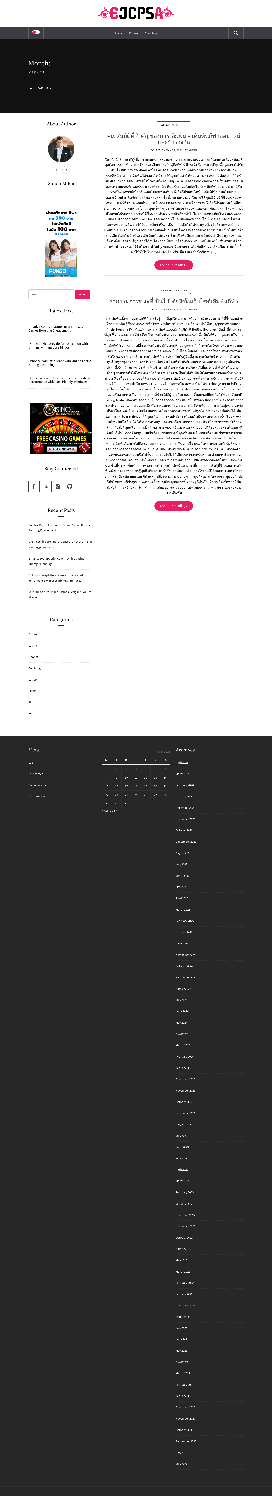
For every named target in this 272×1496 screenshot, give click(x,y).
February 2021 (185, 1384)
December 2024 (185, 943)
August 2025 (183, 853)
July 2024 (182, 1000)
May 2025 (181, 887)
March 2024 (183, 1045)
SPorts (32, 713)
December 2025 (185, 808)
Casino (32, 645)
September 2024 (186, 977)
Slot (30, 702)
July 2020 (182, 1464)
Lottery (32, 679)
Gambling (151, 33)
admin (193, 150)
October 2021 (184, 1317)
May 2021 (181, 1350)
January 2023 (184, 1203)
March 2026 (183, 774)
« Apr (105, 810)
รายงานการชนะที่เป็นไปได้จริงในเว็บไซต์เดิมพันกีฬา (174, 301)
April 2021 (182, 1362)
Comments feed (38, 785)
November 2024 (186, 955)
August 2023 (183, 1124)
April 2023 (182, 1169)
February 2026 (185, 785)
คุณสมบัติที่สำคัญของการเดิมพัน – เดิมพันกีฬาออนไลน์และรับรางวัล (173, 139)
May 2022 (181, 1260)
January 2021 (184, 1396)
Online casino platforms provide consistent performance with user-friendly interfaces (59, 380)
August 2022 (183, 1249)
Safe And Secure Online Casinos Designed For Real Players (60, 594)
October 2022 (184, 1237)
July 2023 (182, 1136)
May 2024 (181, 1022)
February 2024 (185, 1056)
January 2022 (184, 1294)
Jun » (113, 810)
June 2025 (182, 875)
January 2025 (184, 932)
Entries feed (35, 774)
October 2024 (184, 966)
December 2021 (185, 1305)
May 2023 (181, 1158)
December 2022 (185, 1215)
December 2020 (185, 1407)
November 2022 (186, 1226)
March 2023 (183, 1181)
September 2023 (186, 1113)
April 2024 (182, 1034)
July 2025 (182, 864)
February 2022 (185, 1283)
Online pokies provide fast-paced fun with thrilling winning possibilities (58, 345)
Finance (33, 657)
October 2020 (184, 1430)
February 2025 (185, 921)
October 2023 (184, 1102)
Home (119, 33)
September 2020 (186, 1441)
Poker (32, 690)
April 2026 (182, 762)
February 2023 (185, 1192)
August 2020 (183, 1452)
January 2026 (184, 796)
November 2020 (186, 1418)
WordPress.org (37, 796)
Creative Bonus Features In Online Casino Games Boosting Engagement (58, 328)
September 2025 (186, 841)
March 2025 (183, 909)
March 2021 (183, 1373)
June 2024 (182, 1011)
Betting (133, 33)
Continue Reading (174, 265)
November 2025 (186, 819)
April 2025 (182, 898)
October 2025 (184, 830)
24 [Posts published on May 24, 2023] (126, 795)
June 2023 (182, 1147)
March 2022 (183, 1271)
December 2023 (185, 1079)
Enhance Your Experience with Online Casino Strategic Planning (60, 363)
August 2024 (183, 989)
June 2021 (182, 1339)
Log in (32, 762)
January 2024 (184, 1068)
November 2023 (186, 1090)
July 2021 (182, 1328)
